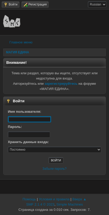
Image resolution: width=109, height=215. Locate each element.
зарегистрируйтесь (61, 84)
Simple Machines (69, 204)
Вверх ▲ (79, 199)
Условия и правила (54, 199)
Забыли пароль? (55, 169)
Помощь (29, 199)
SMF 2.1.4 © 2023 (40, 204)
